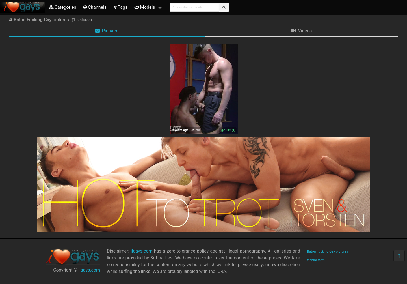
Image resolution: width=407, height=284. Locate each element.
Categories (62, 7)
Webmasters (316, 260)
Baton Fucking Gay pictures (327, 251)
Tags (120, 7)
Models (144, 7)
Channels (95, 7)
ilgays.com (89, 270)
